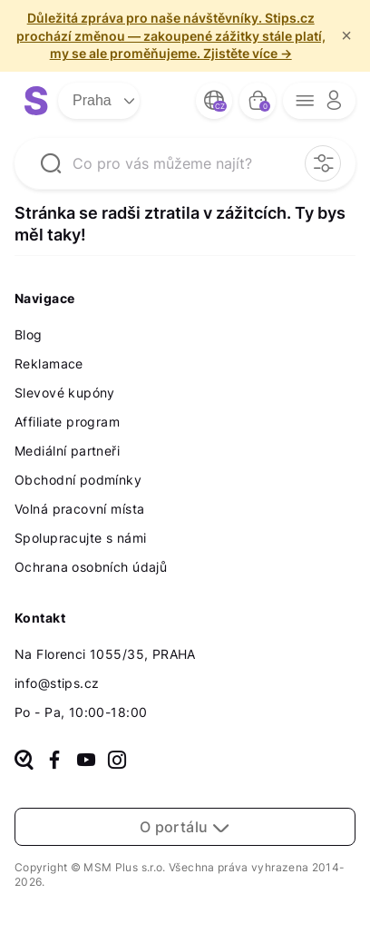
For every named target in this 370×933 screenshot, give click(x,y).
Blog (29, 334)
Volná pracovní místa (79, 508)
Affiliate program (67, 421)
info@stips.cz (57, 683)
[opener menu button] (319, 101)
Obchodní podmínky (78, 479)
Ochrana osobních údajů (91, 567)
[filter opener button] (323, 163)
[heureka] (24, 761)
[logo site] (36, 101)
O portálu (185, 827)
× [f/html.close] (346, 35)
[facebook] (54, 761)
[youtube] (86, 761)
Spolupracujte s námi (80, 537)
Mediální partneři (67, 450)
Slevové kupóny (65, 392)
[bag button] (257, 101)
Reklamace (49, 363)
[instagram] (117, 761)
